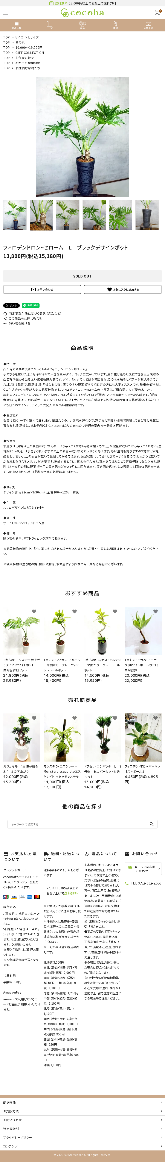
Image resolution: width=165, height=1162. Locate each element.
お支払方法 (11, 1111)
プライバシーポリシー (17, 1137)
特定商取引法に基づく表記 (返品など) (32, 313)
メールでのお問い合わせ (141, 869)
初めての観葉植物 (27, 63)
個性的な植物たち (27, 68)
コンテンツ (10, 1146)
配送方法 (9, 1102)
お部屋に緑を (24, 58)
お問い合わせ (42, 289)
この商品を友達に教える (22, 318)
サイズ (19, 37)
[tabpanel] (82, 137)
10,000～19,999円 (29, 47)
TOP (6, 37)
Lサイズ (33, 37)
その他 (19, 42)
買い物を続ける (17, 323)
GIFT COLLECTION (29, 52)
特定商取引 (11, 1129)
